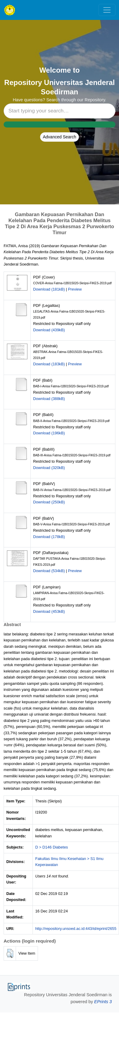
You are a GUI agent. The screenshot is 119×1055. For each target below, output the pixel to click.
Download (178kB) (49, 536)
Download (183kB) (49, 364)
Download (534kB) (49, 570)
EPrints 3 (103, 1001)
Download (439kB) (49, 330)
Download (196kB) (49, 433)
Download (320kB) (49, 467)
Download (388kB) (49, 398)
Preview (75, 289)
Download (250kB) (49, 502)
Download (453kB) (49, 611)
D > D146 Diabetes (51, 847)
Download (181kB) (49, 289)
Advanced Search (59, 136)
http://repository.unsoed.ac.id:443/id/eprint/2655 (75, 928)
